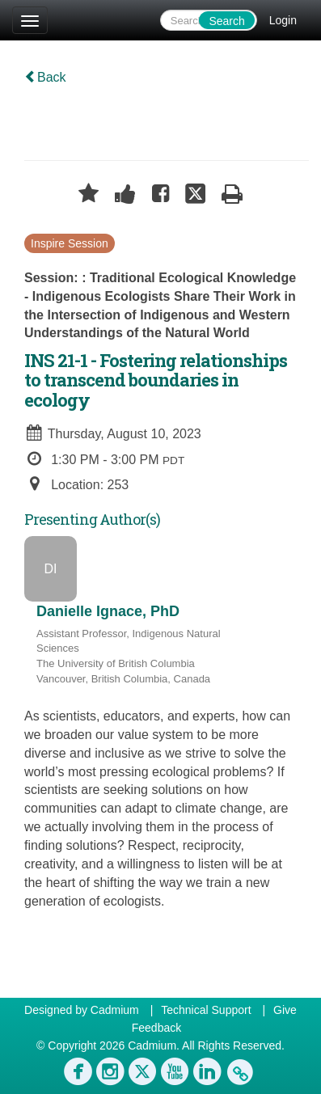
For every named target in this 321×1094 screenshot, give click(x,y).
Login (283, 20)
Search (226, 21)
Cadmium (115, 1009)
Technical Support (206, 1009)
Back (45, 77)
